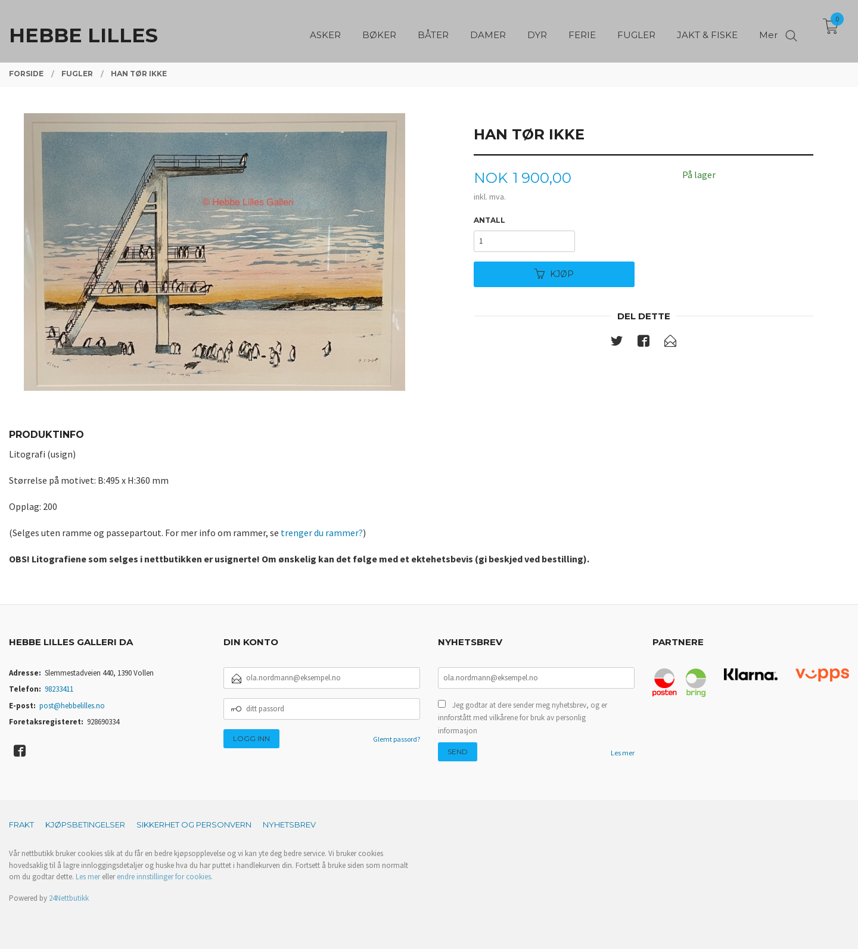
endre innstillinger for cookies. (165, 877)
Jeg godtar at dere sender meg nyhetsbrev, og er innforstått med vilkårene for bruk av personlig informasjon (522, 718)
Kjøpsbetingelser (85, 824)
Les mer (623, 752)
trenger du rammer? (322, 533)
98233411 (59, 689)
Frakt (21, 824)
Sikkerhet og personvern (193, 824)
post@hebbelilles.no (72, 706)
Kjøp (554, 274)
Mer (768, 30)
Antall (489, 220)
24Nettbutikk (69, 898)
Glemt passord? (396, 739)
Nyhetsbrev (289, 824)
